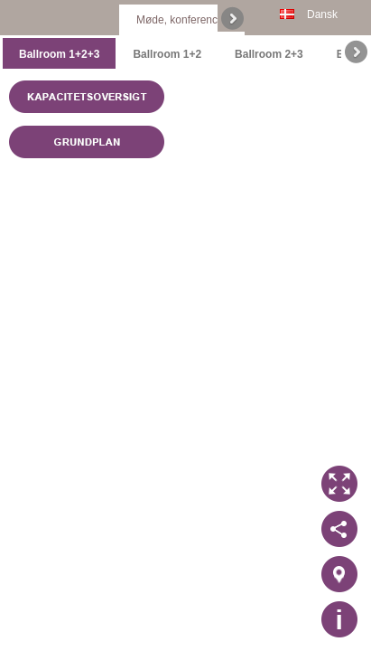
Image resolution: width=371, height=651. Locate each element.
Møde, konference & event (200, 20)
